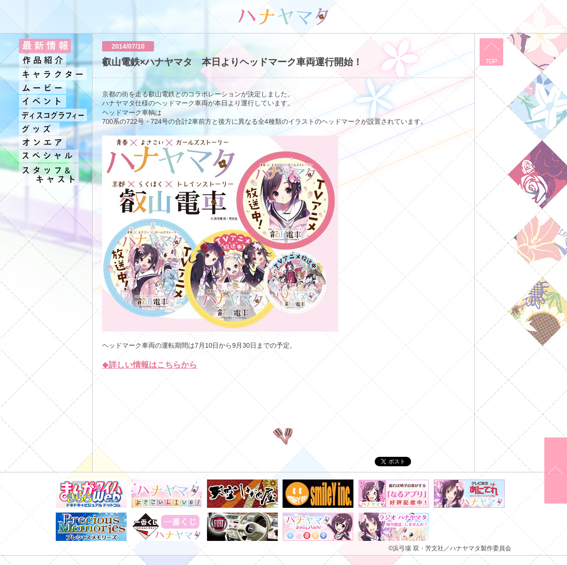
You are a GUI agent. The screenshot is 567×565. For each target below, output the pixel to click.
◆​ (105, 365)
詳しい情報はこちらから (153, 364)
